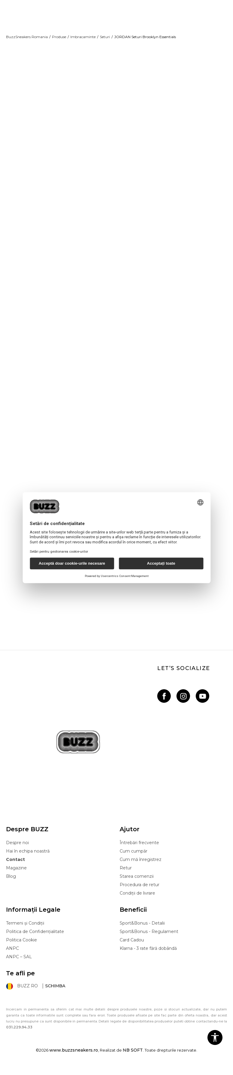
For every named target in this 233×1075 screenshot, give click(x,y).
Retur (126, 876)
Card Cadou (132, 948)
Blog (11, 884)
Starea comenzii (137, 884)
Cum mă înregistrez (140, 867)
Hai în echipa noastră (28, 859)
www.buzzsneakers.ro (73, 1058)
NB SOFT (133, 1058)
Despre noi (17, 850)
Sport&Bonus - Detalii (142, 931)
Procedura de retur (139, 892)
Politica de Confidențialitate (35, 939)
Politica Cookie (21, 948)
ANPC (12, 956)
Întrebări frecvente (139, 850)
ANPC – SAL (19, 965)
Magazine (16, 876)
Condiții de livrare (137, 901)
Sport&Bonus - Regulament (149, 939)
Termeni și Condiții (25, 931)
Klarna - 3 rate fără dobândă (148, 956)
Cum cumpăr (133, 859)
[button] (214, 1037)
